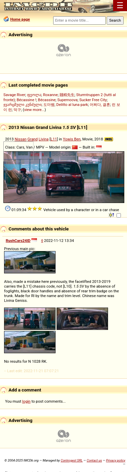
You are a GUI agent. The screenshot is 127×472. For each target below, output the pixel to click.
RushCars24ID (18, 240)
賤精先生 (67, 94)
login (26, 401)
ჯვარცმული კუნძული (22, 104)
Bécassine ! (26, 99)
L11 (53, 139)
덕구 (17, 109)
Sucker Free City (93, 99)
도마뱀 (49, 104)
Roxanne (50, 94)
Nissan (20, 139)
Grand (32, 139)
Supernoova (67, 99)
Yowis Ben (72, 139)
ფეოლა (34, 94)
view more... (34, 109)
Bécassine (47, 99)
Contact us (94, 460)
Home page (20, 19)
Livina (44, 139)
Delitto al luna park (72, 104)
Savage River (14, 94)
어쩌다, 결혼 (100, 104)
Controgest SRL (72, 460)
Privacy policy (115, 460)
